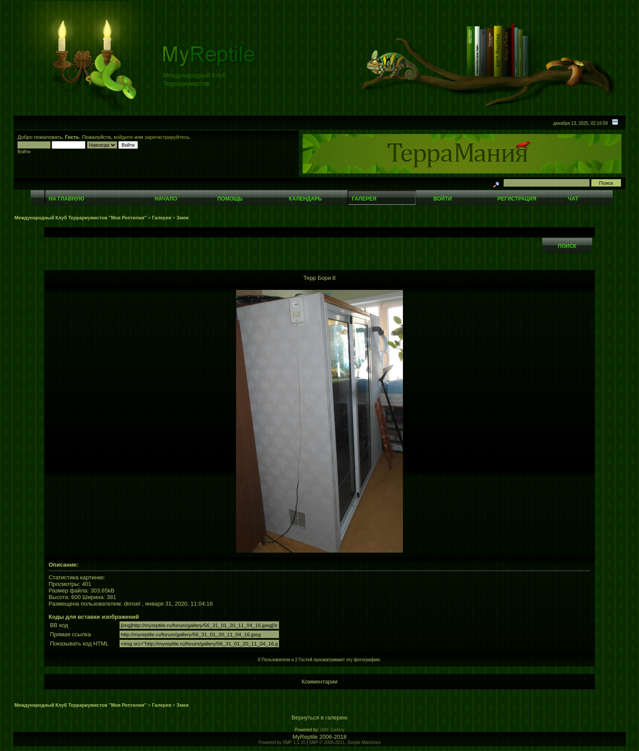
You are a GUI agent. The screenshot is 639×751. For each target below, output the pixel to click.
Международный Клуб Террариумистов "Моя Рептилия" (80, 217)
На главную (66, 199)
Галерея (364, 199)
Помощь (230, 199)
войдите (123, 137)
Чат (573, 199)
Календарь (305, 199)
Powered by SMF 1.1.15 (281, 742)
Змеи (182, 217)
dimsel (132, 603)
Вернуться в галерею (320, 717)
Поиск (567, 246)
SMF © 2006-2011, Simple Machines (345, 742)
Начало (166, 199)
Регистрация (517, 199)
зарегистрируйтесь (167, 137)
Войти (442, 199)
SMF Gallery (332, 729)
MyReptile (305, 736)
